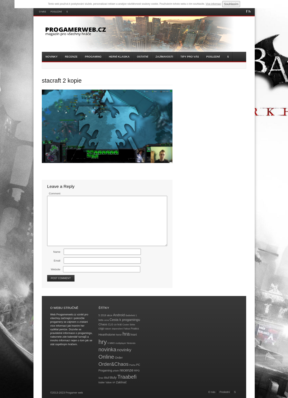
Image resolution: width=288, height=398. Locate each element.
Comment (54, 193)
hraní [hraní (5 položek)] (133, 334)
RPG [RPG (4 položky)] (137, 370)
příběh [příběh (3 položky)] (116, 370)
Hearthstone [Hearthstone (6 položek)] (106, 334)
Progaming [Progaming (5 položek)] (105, 370)
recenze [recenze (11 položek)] (126, 370)
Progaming (93, 56)
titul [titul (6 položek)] (106, 377)
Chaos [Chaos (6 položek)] (102, 324)
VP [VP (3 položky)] (113, 382)
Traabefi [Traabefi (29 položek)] (127, 377)
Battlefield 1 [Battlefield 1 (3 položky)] (131, 315)
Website (55, 269)
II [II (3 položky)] (108, 343)
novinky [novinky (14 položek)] (124, 349)
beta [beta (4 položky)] (100, 320)
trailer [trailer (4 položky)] (101, 382)
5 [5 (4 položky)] (99, 315)
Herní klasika (119, 56)
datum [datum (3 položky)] (108, 328)
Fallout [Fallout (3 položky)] (126, 328)
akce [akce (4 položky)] (109, 315)
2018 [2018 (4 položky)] (103, 315)
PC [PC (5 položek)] (138, 364)
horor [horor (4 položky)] (119, 334)
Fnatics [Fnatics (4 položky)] (135, 328)
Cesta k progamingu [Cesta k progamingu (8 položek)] (125, 320)
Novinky (52, 56)
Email (57, 260)
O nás (42, 12)
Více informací (213, 3)
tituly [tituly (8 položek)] (113, 377)
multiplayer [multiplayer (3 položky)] (121, 343)
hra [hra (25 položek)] (126, 334)
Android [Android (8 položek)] (119, 315)
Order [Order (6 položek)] (119, 357)
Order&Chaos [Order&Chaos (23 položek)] (113, 364)
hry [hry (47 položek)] (102, 341)
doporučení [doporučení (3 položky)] (117, 328)
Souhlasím (231, 4)
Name (56, 251)
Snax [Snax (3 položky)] (100, 378)
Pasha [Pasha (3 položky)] (132, 365)
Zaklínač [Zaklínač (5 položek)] (121, 382)
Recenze (71, 56)
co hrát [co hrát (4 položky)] (118, 324)
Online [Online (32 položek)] (106, 357)
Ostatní (142, 56)
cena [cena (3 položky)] (106, 320)
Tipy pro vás (189, 56)
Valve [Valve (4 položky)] (109, 382)
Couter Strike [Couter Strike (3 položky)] (128, 324)
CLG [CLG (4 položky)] (110, 324)
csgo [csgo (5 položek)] (101, 328)
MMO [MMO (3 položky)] (112, 343)
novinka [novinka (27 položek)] (107, 349)
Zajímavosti (164, 56)
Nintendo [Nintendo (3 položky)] (131, 343)
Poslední (56, 12)
